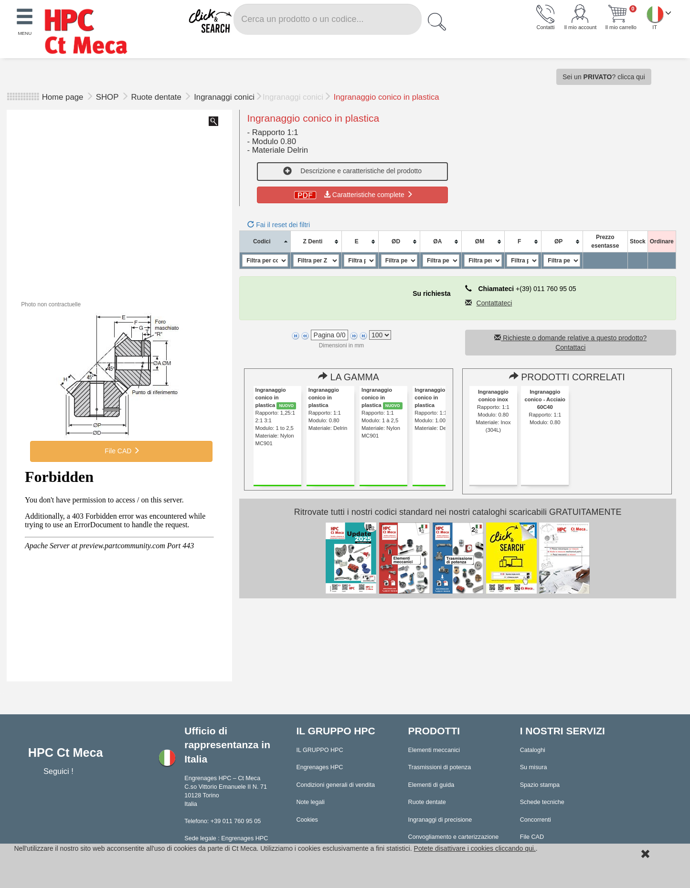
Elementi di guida (431, 785)
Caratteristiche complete (352, 194)
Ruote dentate (157, 97)
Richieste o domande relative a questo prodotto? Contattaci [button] (570, 342)
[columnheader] (265, 241)
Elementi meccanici (434, 750)
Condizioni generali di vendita (335, 785)
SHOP (108, 97)
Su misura (533, 767)
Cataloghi (532, 750)
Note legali (310, 802)
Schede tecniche (542, 802)
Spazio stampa (540, 785)
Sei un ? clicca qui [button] (604, 77)
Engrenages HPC (319, 767)
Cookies (307, 819)
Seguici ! (59, 771)
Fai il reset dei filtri (278, 225)
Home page (63, 97)
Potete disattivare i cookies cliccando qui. (475, 848)
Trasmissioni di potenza (439, 767)
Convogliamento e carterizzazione (453, 837)
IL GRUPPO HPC (319, 750)
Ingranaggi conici (224, 97)
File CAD (121, 451)
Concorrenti (535, 819)
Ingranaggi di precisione (440, 819)
